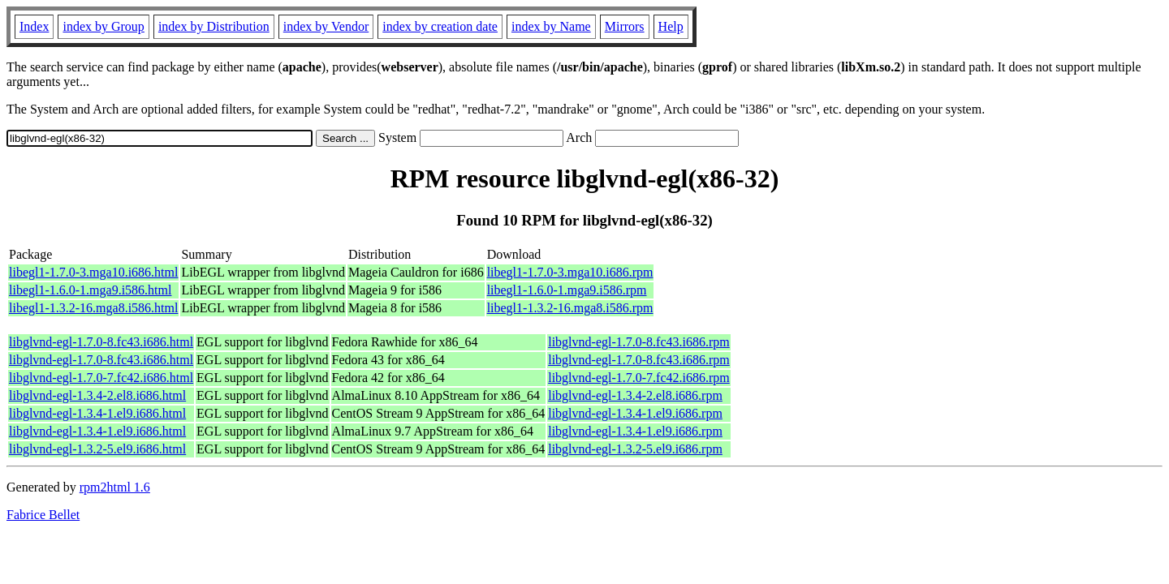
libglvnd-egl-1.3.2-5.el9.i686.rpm (635, 449)
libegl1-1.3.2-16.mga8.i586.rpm (570, 308)
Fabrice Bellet (43, 515)
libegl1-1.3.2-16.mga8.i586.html (93, 308)
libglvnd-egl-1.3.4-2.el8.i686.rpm (635, 395)
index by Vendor (326, 26)
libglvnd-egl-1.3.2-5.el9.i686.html (97, 449)
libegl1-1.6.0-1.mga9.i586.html (90, 290)
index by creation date (440, 26)
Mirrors (625, 26)
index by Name (551, 26)
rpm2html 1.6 (115, 487)
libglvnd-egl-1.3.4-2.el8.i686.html (97, 395)
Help (671, 26)
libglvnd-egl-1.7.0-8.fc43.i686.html (101, 342)
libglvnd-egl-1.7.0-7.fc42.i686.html (101, 377)
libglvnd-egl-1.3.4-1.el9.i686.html (97, 413)
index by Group (103, 26)
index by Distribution (214, 26)
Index (34, 26)
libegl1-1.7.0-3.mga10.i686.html (93, 272)
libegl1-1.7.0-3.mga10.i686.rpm (570, 272)
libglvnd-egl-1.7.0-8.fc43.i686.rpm (639, 342)
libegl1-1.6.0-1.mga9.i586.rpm (567, 290)
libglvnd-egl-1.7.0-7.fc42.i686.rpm (639, 377)
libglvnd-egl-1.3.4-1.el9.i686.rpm (635, 413)
